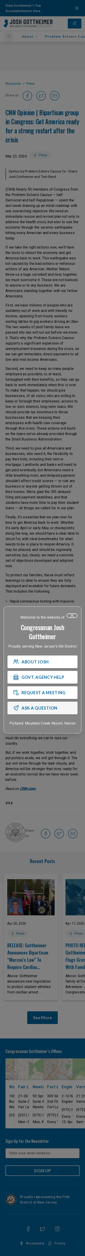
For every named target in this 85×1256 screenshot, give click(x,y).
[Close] (72, 616)
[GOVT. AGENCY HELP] (42, 677)
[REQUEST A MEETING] (42, 692)
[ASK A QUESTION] (42, 708)
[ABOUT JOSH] (42, 662)
